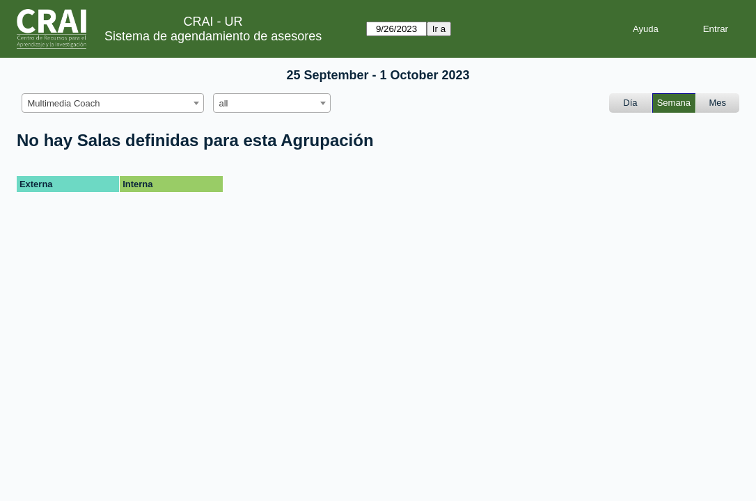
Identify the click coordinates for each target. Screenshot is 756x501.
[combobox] (113, 103)
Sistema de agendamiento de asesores (213, 36)
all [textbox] (223, 103)
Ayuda (646, 29)
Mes (718, 102)
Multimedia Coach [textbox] (64, 103)
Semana (674, 102)
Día (630, 102)
